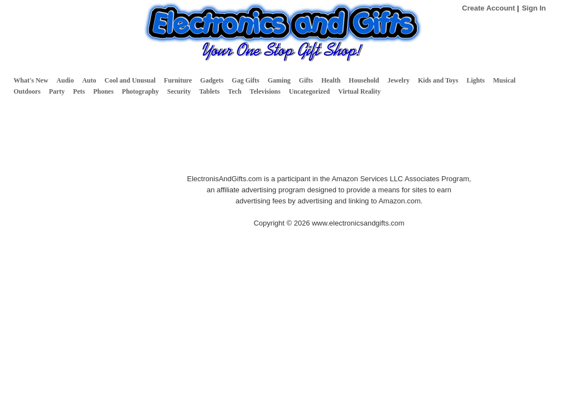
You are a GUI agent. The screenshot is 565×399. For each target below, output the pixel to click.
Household (364, 80)
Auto (89, 80)
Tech (234, 91)
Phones (103, 91)
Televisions (265, 91)
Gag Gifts (245, 80)
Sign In (534, 8)
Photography (140, 91)
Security (179, 91)
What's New (31, 80)
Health (330, 80)
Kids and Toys (438, 80)
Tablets (209, 91)
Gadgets (211, 80)
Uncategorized (309, 91)
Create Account (488, 8)
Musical (504, 80)
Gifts (306, 80)
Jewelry (399, 80)
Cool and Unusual (130, 80)
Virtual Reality (359, 91)
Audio (65, 80)
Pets (79, 91)
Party (57, 91)
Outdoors (27, 91)
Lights (475, 80)
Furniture (178, 80)
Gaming (279, 80)
